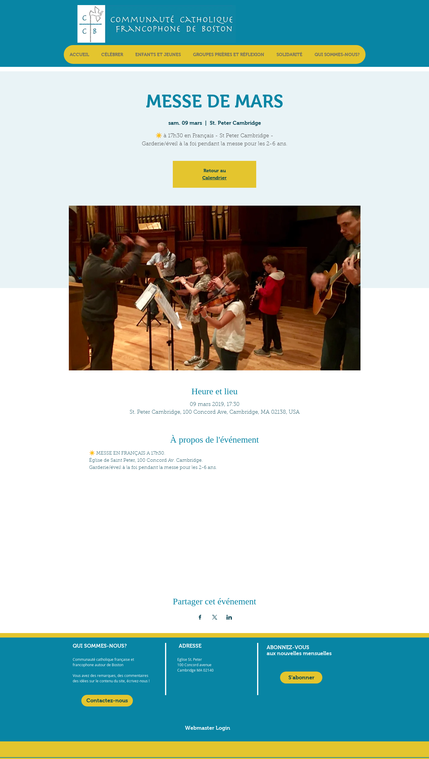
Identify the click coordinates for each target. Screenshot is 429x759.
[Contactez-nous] (107, 700)
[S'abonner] (301, 677)
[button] (112, 54)
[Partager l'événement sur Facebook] (200, 617)
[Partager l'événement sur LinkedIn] (229, 617)
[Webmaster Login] (208, 728)
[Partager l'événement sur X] (214, 617)
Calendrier (214, 177)
